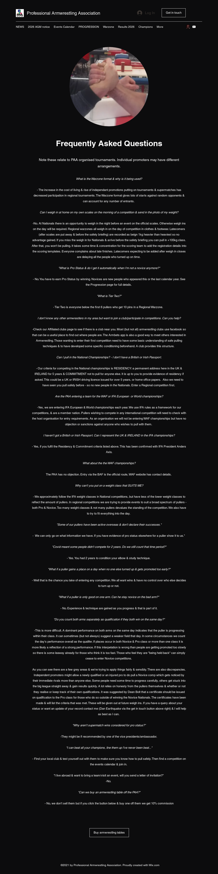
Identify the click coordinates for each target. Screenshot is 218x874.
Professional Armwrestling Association (63, 13)
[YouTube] (194, 27)
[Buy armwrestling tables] (109, 832)
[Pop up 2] (188, 27)
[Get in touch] (174, 12)
